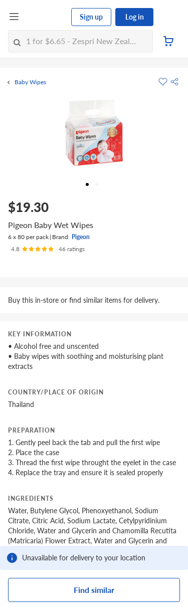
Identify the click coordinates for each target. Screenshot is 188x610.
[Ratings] (48, 249)
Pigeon (81, 237)
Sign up (91, 17)
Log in (134, 17)
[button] (174, 81)
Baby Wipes (30, 82)
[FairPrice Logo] (45, 17)
